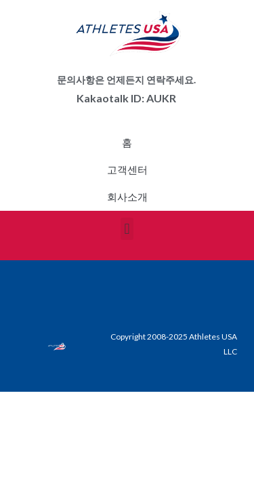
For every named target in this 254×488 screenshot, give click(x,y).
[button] (127, 229)
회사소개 (127, 197)
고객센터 (127, 170)
